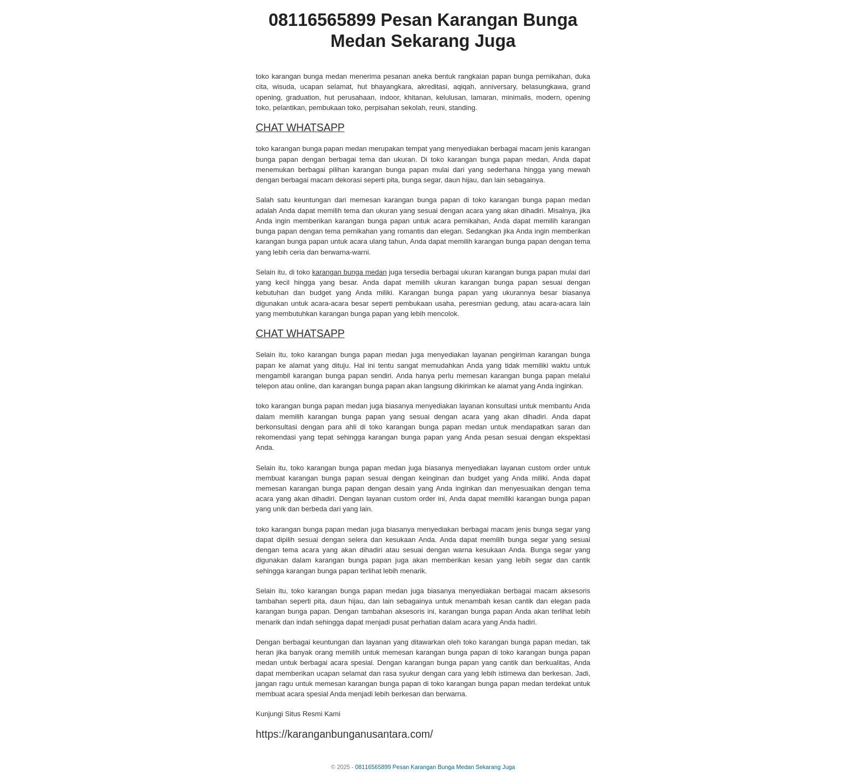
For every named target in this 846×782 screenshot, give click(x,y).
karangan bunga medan (349, 272)
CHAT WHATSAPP (300, 127)
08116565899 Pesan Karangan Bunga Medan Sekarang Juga (435, 767)
